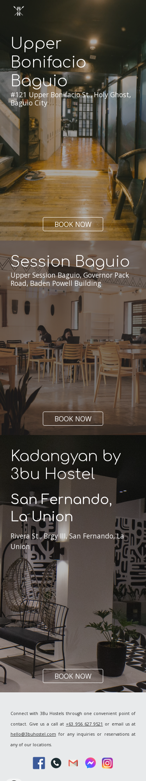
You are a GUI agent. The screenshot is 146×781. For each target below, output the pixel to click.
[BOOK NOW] (73, 224)
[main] (73, 88)
